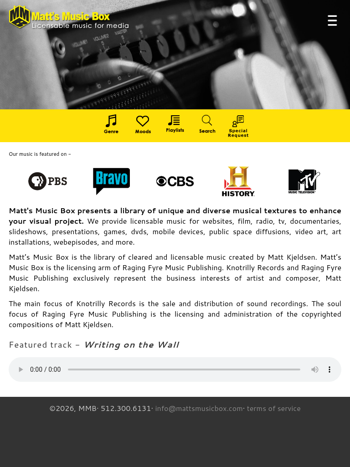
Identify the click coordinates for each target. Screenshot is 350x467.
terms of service (274, 408)
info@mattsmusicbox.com (198, 408)
